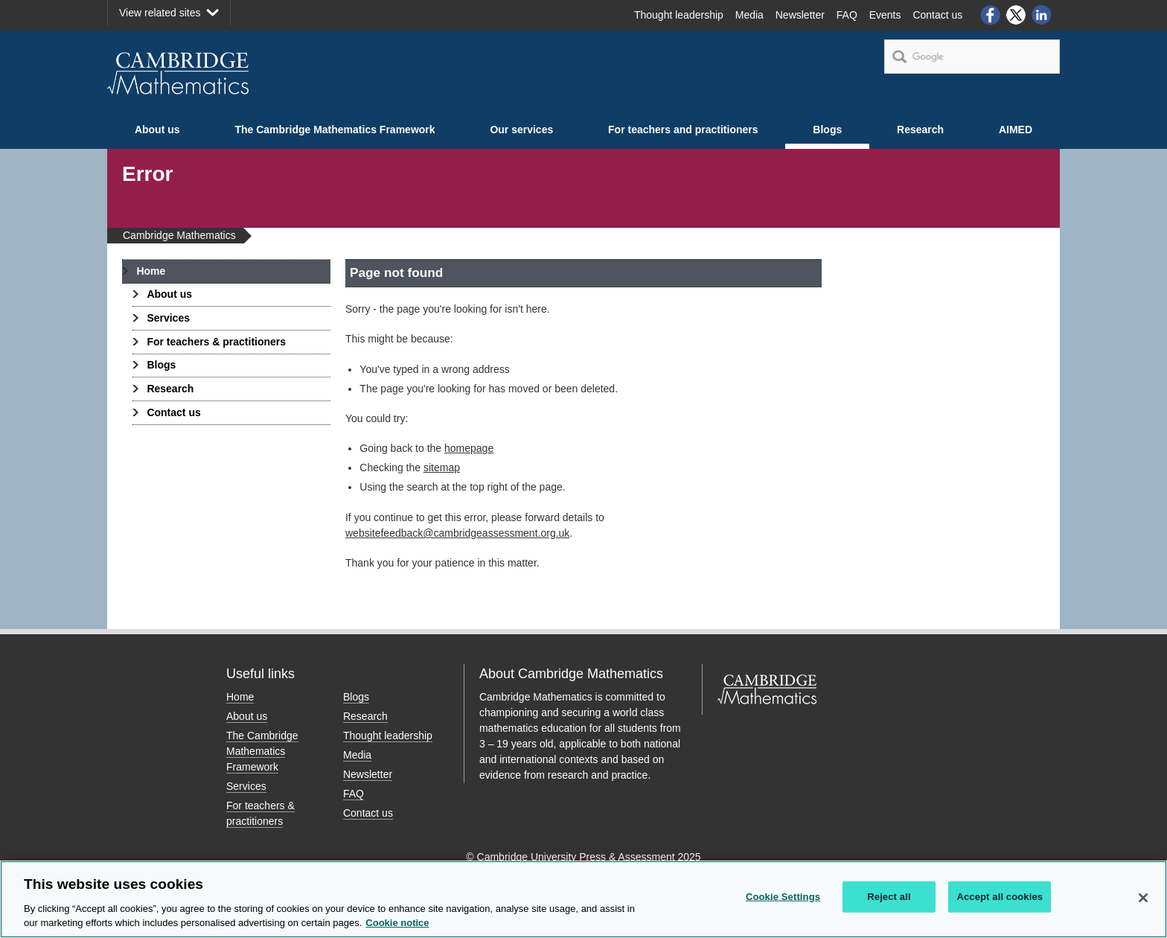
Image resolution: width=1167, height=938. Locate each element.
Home (150, 271)
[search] (972, 56)
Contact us (173, 412)
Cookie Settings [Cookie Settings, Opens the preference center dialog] (783, 896)
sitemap (441, 467)
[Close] (1143, 897)
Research (920, 129)
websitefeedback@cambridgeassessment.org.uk (457, 533)
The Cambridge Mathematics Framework (334, 129)
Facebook (989, 14)
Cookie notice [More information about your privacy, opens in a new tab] (397, 923)
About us (157, 129)
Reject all (888, 896)
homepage (468, 448)
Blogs (827, 129)
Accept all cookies (999, 896)
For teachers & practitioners (216, 342)
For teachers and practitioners (683, 129)
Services (168, 318)
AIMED (1015, 129)
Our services (521, 129)
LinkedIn (1042, 14)
